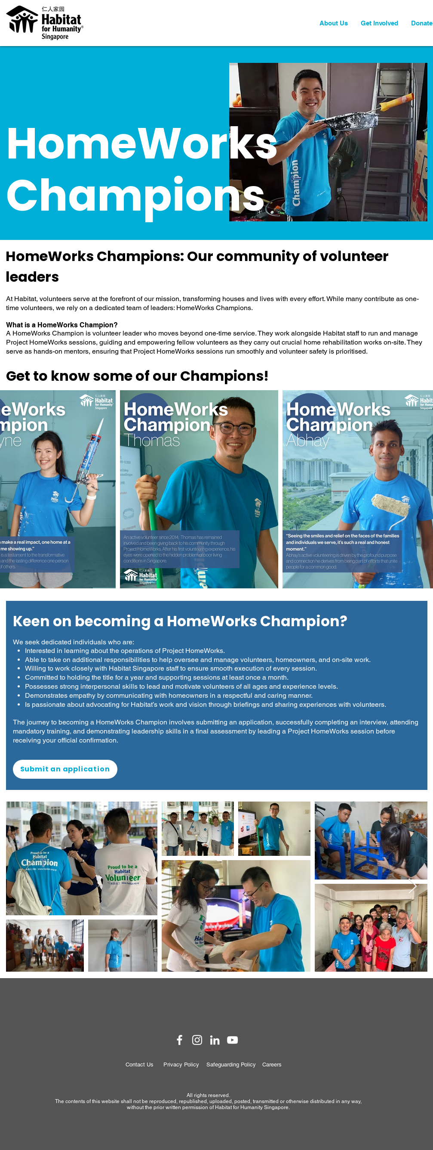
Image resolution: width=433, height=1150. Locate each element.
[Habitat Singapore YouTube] (232, 1040)
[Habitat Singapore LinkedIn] (214, 1040)
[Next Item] (413, 886)
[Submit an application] (65, 769)
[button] (333, 23)
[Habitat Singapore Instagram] (197, 1040)
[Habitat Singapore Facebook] (179, 1040)
